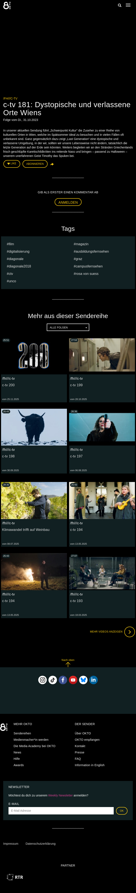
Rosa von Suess (87, 274)
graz (79, 259)
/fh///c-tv (10, 98)
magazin (82, 244)
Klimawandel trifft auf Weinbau (26, 530)
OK (122, 810)
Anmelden (68, 202)
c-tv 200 (8, 385)
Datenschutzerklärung (40, 843)
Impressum (10, 843)
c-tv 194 (76, 530)
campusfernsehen (89, 266)
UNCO (12, 281)
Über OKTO (83, 733)
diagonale (16, 259)
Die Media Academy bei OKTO (34, 746)
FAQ (78, 758)
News (17, 752)
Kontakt (80, 746)
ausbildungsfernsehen (92, 251)
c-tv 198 (8, 456)
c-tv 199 (76, 385)
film (11, 244)
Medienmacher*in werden (31, 739)
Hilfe (17, 758)
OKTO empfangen (87, 739)
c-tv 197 (76, 456)
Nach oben (68, 663)
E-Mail (13, 804)
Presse (79, 752)
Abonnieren (35, 163)
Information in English (90, 765)
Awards (19, 765)
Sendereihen (22, 733)
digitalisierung (19, 251)
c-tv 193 (76, 601)
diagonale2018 (20, 266)
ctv (11, 274)
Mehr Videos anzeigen (112, 632)
